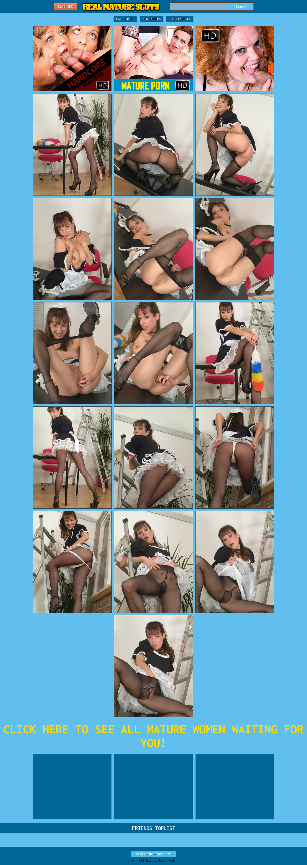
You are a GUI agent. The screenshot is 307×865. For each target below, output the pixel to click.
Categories (125, 19)
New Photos (152, 19)
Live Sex (65, 6)
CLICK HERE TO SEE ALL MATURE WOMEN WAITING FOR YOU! (153, 736)
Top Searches (180, 19)
